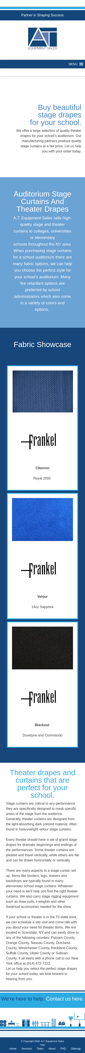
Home (12, 1048)
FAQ (63, 1048)
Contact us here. (65, 999)
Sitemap (76, 1048)
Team (40, 1048)
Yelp (42, 1045)
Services (26, 1048)
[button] (73, 64)
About (52, 1048)
